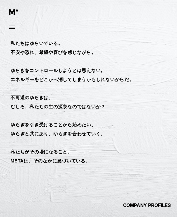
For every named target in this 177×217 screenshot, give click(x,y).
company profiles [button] (147, 205)
